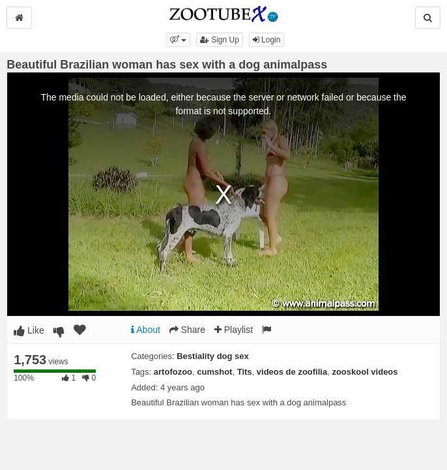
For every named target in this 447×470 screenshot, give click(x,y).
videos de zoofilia (292, 372)
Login (267, 39)
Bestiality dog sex (213, 356)
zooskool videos (364, 372)
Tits (244, 372)
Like (29, 330)
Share (187, 329)
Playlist (233, 329)
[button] (178, 40)
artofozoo (173, 372)
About (145, 329)
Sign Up (219, 39)
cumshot (214, 372)
